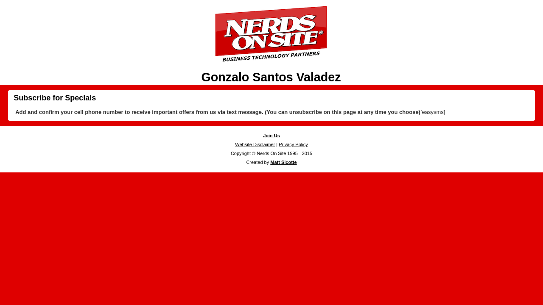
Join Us (271, 135)
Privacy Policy (293, 144)
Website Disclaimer (255, 144)
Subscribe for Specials (55, 98)
